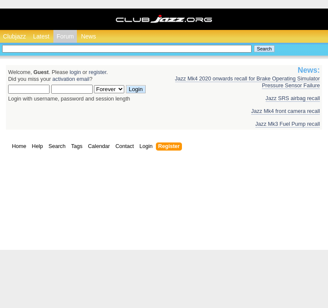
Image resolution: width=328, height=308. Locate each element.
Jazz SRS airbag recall (293, 98)
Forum (64, 36)
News (88, 36)
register (97, 72)
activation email (71, 79)
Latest (41, 36)
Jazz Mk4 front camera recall (285, 111)
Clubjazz (14, 36)
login (75, 72)
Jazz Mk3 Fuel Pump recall (287, 124)
